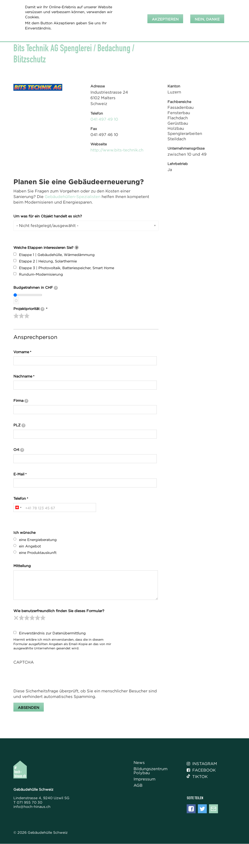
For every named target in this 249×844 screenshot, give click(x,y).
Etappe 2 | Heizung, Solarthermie (48, 261)
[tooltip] (77, 248)
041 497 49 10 (104, 119)
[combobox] (18, 507)
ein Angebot (30, 546)
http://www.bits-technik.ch (116, 150)
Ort (18, 450)
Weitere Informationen (47, 34)
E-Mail (18, 474)
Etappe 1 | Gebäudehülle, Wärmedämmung (57, 255)
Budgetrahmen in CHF (35, 287)
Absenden (28, 708)
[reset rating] (16, 618)
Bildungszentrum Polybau (150, 771)
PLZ (19, 425)
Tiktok (197, 776)
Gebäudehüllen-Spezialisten (72, 196)
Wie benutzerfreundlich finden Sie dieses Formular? (58, 611)
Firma (20, 400)
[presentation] (47, 676)
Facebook (201, 770)
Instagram (202, 763)
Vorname (21, 352)
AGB (138, 785)
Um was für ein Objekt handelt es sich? (47, 216)
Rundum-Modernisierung (41, 274)
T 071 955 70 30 (27, 802)
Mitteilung (22, 566)
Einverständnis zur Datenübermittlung (52, 633)
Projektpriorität (28, 309)
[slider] (21, 316)
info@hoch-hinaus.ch (31, 807)
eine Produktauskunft (37, 553)
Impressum (144, 779)
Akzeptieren (165, 19)
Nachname (22, 376)
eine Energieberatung (38, 540)
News (139, 763)
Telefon (19, 498)
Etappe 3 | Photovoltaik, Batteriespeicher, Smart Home (66, 268)
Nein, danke (207, 19)
